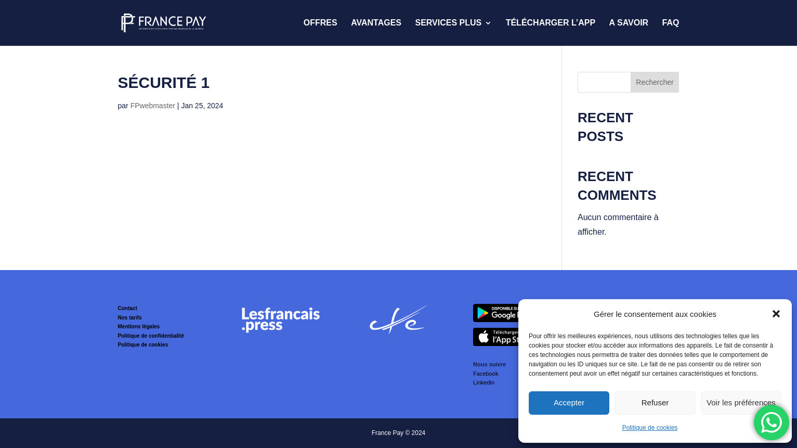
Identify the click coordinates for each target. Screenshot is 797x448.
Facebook (485, 373)
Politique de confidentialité (151, 336)
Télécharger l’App (550, 23)
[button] (776, 314)
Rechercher (654, 82)
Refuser (655, 402)
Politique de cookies (650, 427)
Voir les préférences (741, 402)
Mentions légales (139, 326)
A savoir (629, 23)
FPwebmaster (152, 105)
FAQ (671, 23)
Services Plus (448, 23)
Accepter (569, 402)
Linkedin (483, 382)
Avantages (376, 23)
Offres (320, 23)
